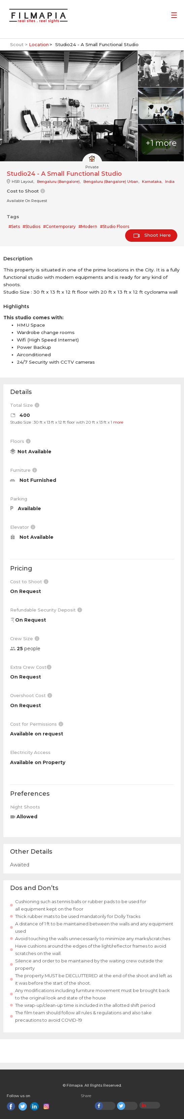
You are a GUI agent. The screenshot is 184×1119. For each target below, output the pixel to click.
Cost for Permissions (36, 724)
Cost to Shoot (29, 581)
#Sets (14, 226)
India (170, 181)
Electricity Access (30, 752)
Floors (20, 441)
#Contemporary (59, 226)
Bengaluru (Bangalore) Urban (110, 181)
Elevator (22, 527)
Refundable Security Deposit (46, 610)
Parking (18, 498)
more (118, 422)
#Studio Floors (114, 226)
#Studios (31, 226)
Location (39, 44)
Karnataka (151, 181)
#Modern (87, 226)
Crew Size (24, 638)
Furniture (23, 470)
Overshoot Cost (31, 695)
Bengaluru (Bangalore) (58, 181)
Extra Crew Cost (30, 667)
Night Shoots (25, 807)
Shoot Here (152, 235)
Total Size (24, 405)
